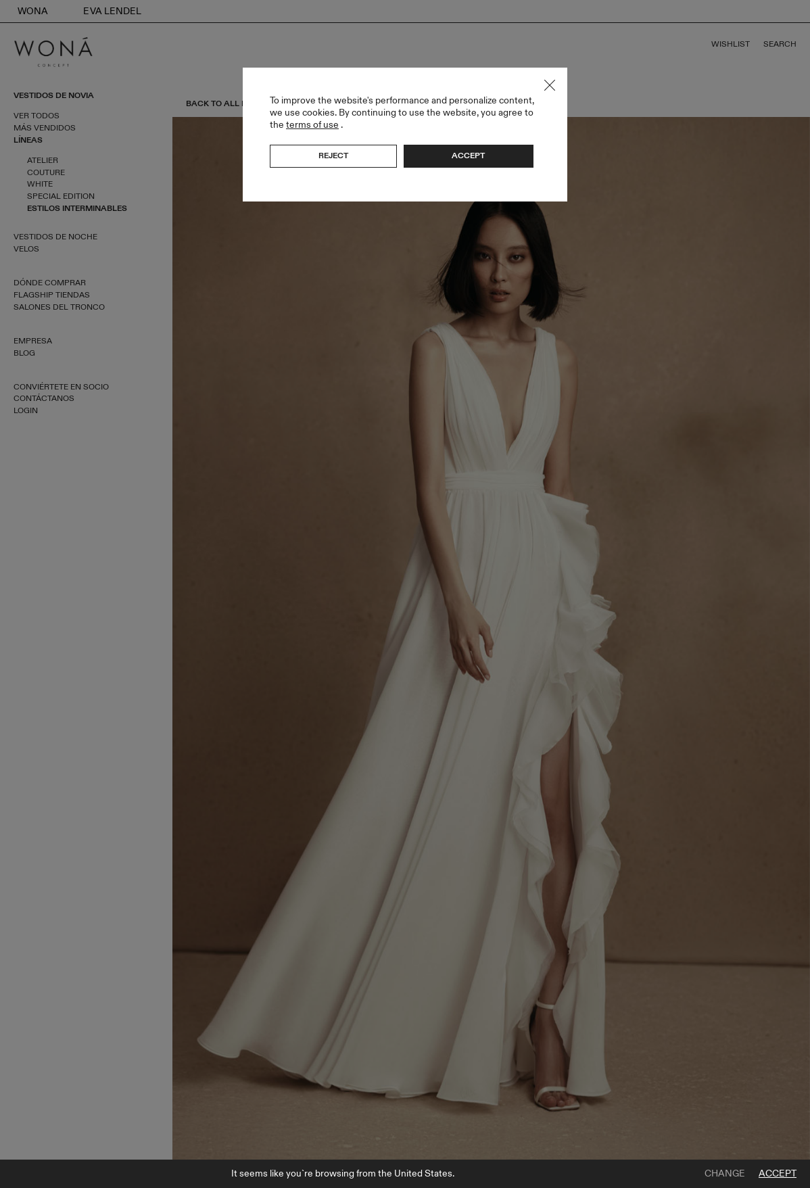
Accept (777, 1174)
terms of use (312, 124)
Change (725, 1174)
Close (550, 85)
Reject (333, 155)
